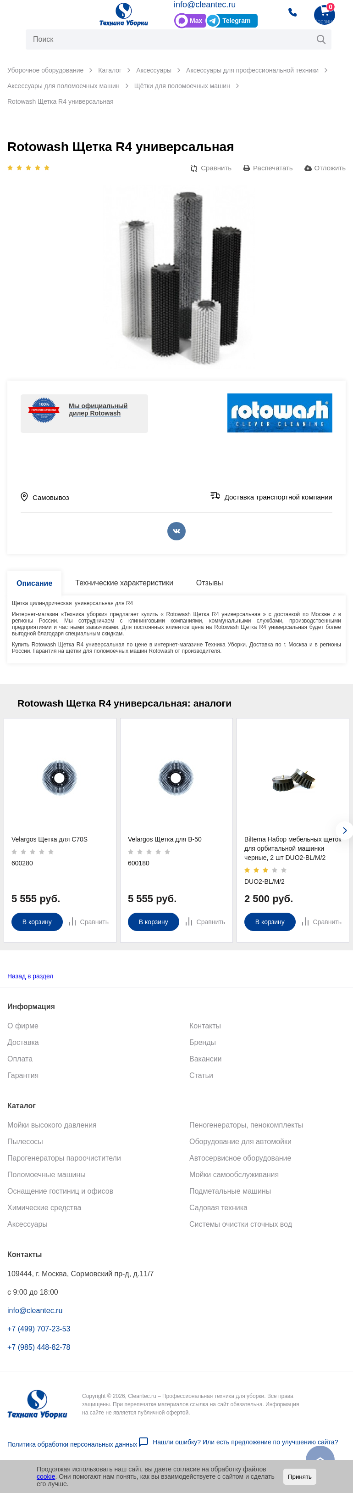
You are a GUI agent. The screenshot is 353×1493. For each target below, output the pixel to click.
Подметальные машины (230, 1198)
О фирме (23, 1033)
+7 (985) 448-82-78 (38, 1354)
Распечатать (273, 168)
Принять (300, 1476)
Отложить (330, 168)
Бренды (202, 1049)
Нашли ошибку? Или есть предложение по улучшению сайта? (245, 1449)
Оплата (20, 1066)
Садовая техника (218, 1214)
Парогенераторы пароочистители (64, 1165)
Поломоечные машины (46, 1181)
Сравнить (216, 168)
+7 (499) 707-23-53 (38, 1336)
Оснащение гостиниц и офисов (60, 1198)
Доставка (23, 1049)
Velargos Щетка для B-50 (165, 839)
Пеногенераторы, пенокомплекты (246, 1132)
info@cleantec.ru (205, 4)
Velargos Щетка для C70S (49, 839)
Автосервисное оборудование (240, 1165)
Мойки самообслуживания (234, 1181)
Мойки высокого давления (52, 1132)
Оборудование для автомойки (240, 1148)
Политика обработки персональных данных (72, 1451)
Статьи (201, 1082)
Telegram (236, 20)
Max (196, 20)
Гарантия (23, 1082)
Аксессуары (27, 1231)
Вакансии (205, 1066)
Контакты (205, 1033)
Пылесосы (25, 1148)
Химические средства (44, 1214)
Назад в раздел (30, 983)
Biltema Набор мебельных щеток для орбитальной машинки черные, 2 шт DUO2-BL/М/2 (292, 848)
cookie (46, 1476)
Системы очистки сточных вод (240, 1231)
